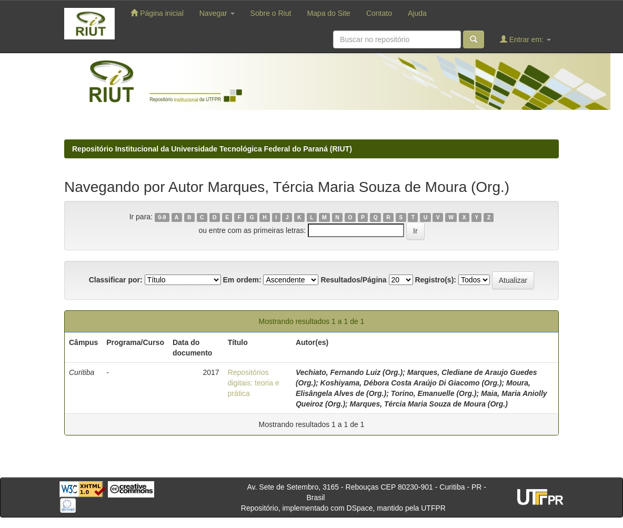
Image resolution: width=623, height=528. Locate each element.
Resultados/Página (353, 280)
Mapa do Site (328, 13)
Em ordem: (242, 280)
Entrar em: (525, 39)
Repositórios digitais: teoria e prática (253, 383)
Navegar (217, 13)
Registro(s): (435, 280)
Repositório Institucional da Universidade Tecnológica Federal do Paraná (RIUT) (212, 149)
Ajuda (417, 13)
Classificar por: (116, 280)
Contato (379, 13)
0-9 (162, 217)
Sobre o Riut (271, 13)
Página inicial (156, 12)
